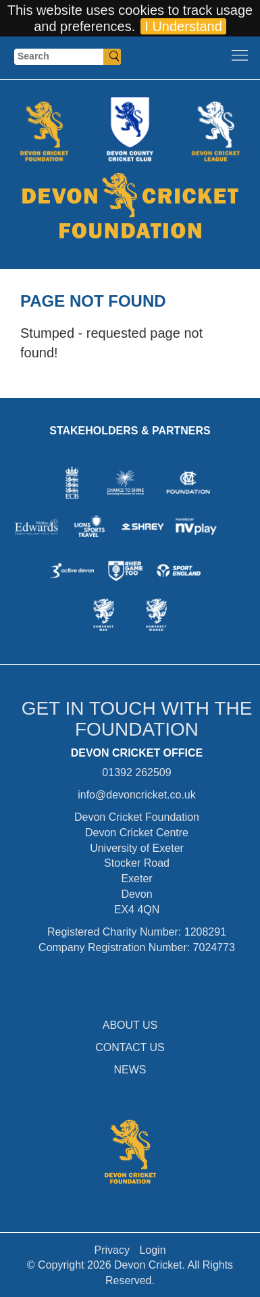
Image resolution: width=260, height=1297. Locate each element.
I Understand (183, 26)
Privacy (111, 1250)
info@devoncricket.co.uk (137, 794)
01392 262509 (136, 772)
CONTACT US (130, 1047)
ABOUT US (130, 1025)
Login (152, 1250)
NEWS (130, 1069)
